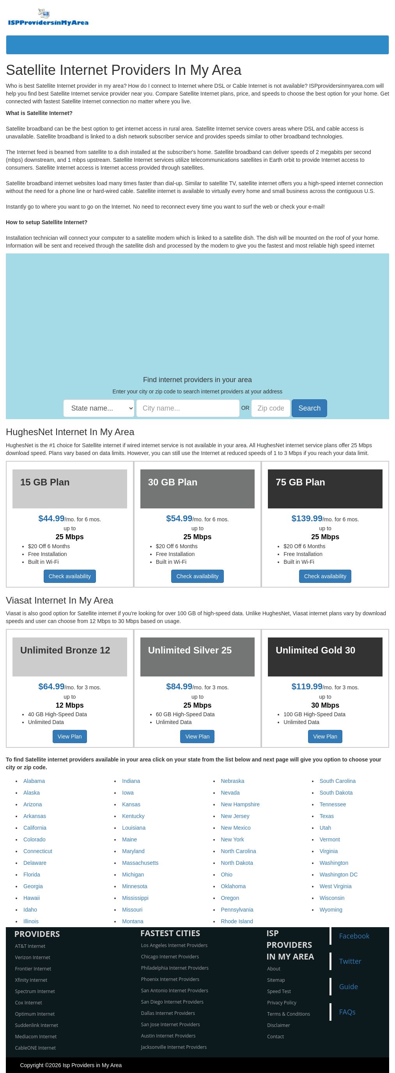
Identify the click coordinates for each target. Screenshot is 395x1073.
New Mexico (236, 828)
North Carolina (238, 851)
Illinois (31, 921)
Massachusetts (140, 863)
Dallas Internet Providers (168, 1013)
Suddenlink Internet (36, 1025)
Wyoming (331, 910)
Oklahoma (233, 886)
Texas (327, 816)
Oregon (230, 898)
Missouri (132, 910)
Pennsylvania (237, 910)
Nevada (230, 793)
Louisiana (133, 828)
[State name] (99, 408)
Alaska (31, 793)
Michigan (133, 874)
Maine (129, 839)
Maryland (133, 851)
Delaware (34, 863)
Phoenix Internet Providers (170, 979)
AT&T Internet (30, 946)
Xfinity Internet (31, 980)
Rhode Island (237, 921)
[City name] (188, 408)
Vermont (330, 839)
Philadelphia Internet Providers (175, 968)
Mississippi (135, 898)
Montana (132, 921)
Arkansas (34, 816)
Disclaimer (278, 1025)
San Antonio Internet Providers (174, 990)
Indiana (131, 781)
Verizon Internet (32, 957)
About (273, 968)
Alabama (34, 781)
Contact (275, 1036)
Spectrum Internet (35, 991)
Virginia (329, 851)
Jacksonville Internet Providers (174, 1047)
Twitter (350, 961)
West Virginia (336, 886)
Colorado (34, 839)
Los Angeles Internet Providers (174, 945)
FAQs (347, 1011)
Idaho (30, 910)
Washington (334, 863)
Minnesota (134, 886)
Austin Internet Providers (168, 1035)
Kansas (131, 804)
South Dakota (336, 793)
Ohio (227, 874)
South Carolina (338, 781)
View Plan (70, 736)
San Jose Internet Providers (170, 1024)
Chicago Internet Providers (170, 956)
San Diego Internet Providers (172, 1002)
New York (232, 839)
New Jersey (235, 816)
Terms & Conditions (288, 1014)
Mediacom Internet (36, 1036)
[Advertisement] (197, 317)
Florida (31, 874)
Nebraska (232, 781)
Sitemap (276, 980)
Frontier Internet (33, 968)
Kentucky (133, 816)
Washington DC (339, 874)
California (34, 828)
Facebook (354, 935)
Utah (325, 828)
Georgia (33, 886)
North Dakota (237, 863)
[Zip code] (270, 408)
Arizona (32, 804)
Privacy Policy (281, 1002)
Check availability (70, 576)
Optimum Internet (35, 1014)
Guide (348, 986)
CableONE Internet (35, 1048)
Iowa (128, 793)
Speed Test (279, 991)
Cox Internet (28, 1002)
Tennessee (333, 804)
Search (309, 408)
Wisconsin (332, 898)
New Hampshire (240, 804)
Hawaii (31, 898)
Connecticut (37, 851)
